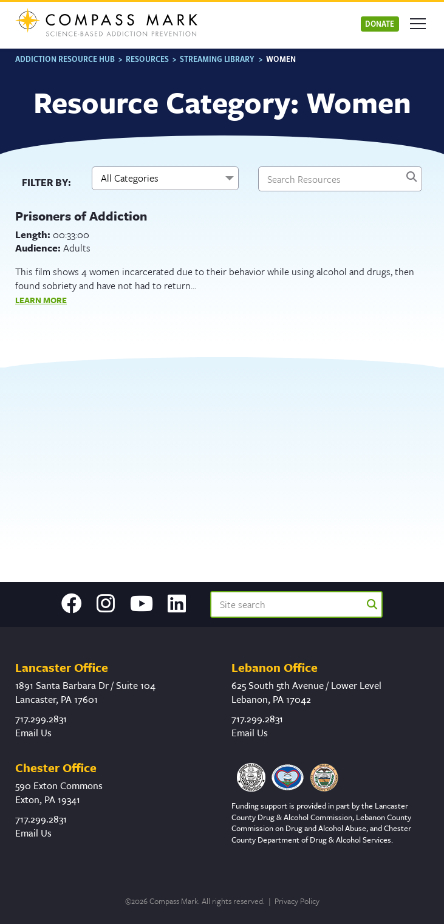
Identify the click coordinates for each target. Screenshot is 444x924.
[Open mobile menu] (418, 23)
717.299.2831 (41, 718)
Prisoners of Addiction (81, 216)
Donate (379, 23)
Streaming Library (217, 58)
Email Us (33, 732)
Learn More (41, 300)
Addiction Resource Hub (65, 58)
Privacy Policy (297, 901)
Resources (147, 58)
